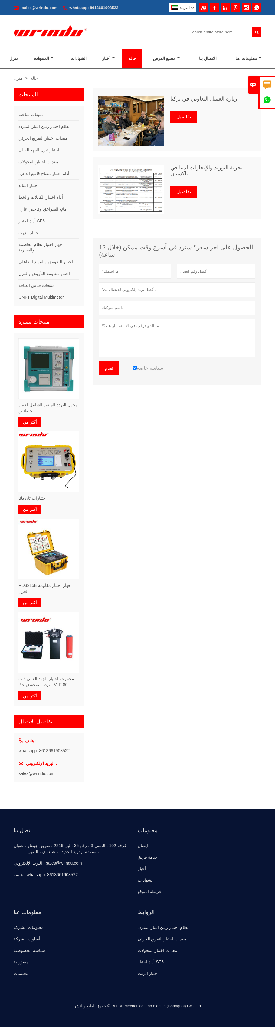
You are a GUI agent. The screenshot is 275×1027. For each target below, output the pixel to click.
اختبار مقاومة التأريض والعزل (44, 273)
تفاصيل (183, 116)
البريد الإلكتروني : (29, 863)
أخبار (108, 58)
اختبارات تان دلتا (32, 498)
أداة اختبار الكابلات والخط (40, 197)
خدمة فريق (148, 857)
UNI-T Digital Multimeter (41, 297)
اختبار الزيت (29, 232)
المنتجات (44, 58)
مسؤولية (21, 961)
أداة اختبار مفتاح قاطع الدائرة (43, 173)
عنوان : (20, 845)
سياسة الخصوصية (29, 950)
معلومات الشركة (29, 927)
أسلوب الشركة (27, 938)
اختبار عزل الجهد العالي (38, 150)
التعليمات (22, 973)
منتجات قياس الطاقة (36, 285)
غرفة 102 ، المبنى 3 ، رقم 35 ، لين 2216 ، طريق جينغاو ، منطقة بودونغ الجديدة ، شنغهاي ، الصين (77, 848)
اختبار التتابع (28, 185)
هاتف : (19, 874)
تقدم (109, 368)
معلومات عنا (248, 58)
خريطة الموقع (150, 891)
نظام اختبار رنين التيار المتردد (44, 126)
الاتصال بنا (208, 58)
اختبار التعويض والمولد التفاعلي (45, 261)
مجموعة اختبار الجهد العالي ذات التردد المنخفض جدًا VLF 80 (46, 681)
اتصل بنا (23, 830)
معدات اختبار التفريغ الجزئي (42, 138)
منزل (13, 58)
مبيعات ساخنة (30, 114)
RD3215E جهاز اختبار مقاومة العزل (44, 588)
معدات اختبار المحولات (38, 161)
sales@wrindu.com (39, 7)
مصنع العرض (166, 58)
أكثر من (30, 422)
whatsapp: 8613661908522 (93, 7)
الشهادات (78, 58)
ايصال (143, 845)
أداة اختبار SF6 (31, 220)
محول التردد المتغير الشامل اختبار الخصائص (48, 407)
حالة (132, 58)
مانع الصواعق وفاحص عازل (42, 209)
